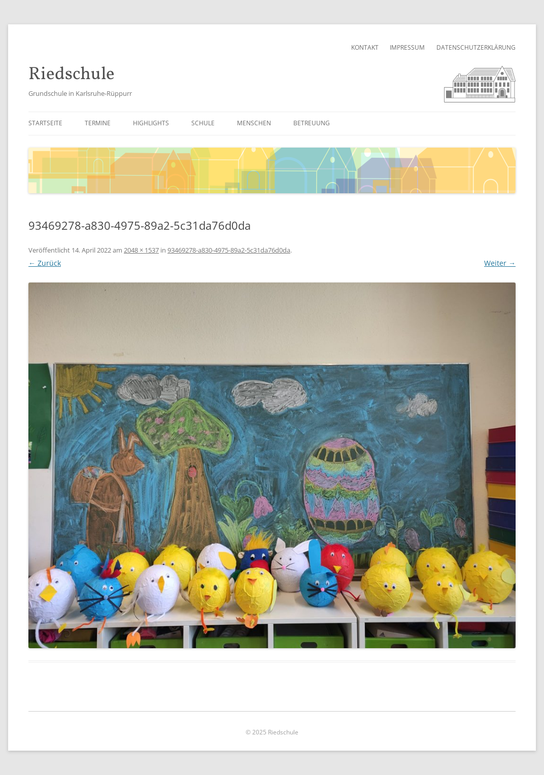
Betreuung (311, 123)
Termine (98, 123)
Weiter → (500, 263)
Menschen (254, 123)
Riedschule (71, 75)
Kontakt (365, 47)
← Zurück (44, 263)
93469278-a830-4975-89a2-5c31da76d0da (228, 250)
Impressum (407, 47)
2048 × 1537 (141, 250)
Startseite (45, 123)
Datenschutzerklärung (476, 47)
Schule (203, 123)
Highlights (151, 123)
